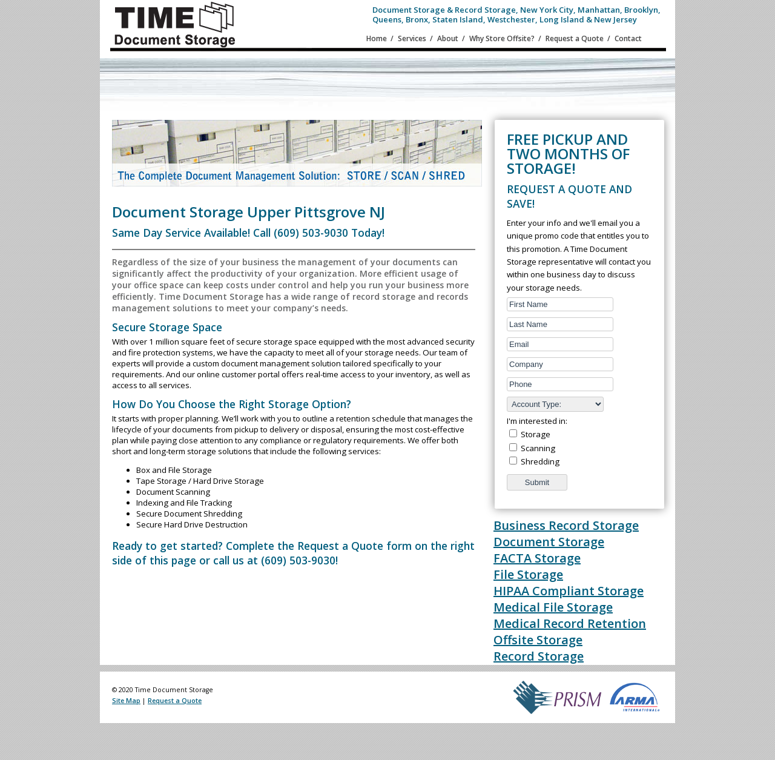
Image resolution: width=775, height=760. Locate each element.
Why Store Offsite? (502, 38)
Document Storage (548, 542)
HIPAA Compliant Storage (568, 591)
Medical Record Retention (569, 623)
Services (412, 38)
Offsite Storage (537, 640)
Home (376, 38)
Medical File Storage (553, 607)
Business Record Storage (566, 525)
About (447, 38)
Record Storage (538, 656)
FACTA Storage (537, 558)
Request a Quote (575, 38)
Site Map (126, 700)
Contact (628, 38)
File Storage (528, 574)
